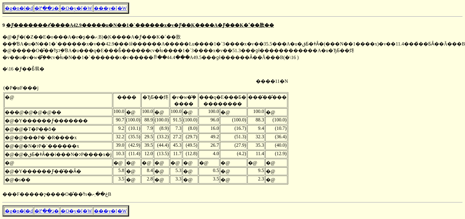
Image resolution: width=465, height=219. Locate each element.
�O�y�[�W (76, 8)
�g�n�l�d (19, 8)
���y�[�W (110, 8)
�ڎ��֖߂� (46, 8)
